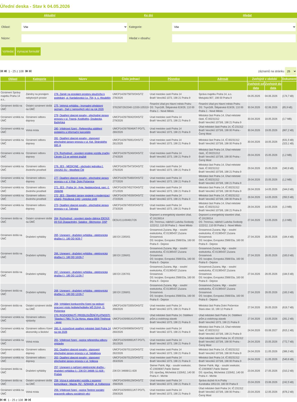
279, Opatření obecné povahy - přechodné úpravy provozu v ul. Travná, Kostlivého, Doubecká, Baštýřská (81, 119)
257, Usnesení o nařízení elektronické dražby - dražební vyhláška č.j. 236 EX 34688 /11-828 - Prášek (79, 371)
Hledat (247, 15)
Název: (5, 38)
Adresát (222, 79)
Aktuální (49, 15)
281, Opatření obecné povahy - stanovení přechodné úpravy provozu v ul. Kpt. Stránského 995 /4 (80, 142)
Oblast (12, 79)
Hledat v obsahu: (140, 38)
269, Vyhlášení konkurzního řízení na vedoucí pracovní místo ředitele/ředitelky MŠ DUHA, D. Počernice (79, 307)
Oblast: (5, 26)
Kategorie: (135, 26)
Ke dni (148, 15)
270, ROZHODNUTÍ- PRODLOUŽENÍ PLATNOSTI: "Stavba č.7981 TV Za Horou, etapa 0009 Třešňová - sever (82, 319)
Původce (174, 79)
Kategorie (39, 79)
